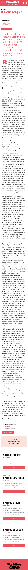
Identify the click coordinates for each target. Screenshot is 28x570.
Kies (14, 467)
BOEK (3, 9)
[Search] (23, 3)
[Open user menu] (26, 3)
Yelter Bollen (6, 21)
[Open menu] (2, 3)
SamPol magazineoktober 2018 (6, 24)
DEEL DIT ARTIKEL (6, 29)
